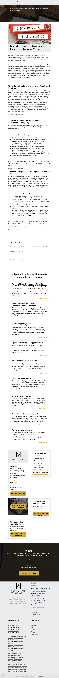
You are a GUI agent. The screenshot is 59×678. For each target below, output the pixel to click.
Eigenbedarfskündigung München (17, 666)
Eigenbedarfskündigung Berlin (16, 664)
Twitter (33, 627)
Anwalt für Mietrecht (27, 106)
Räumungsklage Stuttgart (15, 660)
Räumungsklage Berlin (14, 653)
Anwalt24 (33, 632)
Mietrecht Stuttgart (13, 632)
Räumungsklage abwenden (22, 378)
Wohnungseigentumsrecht (22, 430)
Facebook (33, 625)
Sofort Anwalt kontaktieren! (15, 114)
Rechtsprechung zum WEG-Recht (18, 534)
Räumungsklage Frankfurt (15, 657)
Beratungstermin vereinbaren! (16, 168)
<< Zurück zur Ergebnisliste (16, 260)
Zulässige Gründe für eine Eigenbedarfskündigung (21, 324)
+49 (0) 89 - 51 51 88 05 (40, 600)
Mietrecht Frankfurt (13, 629)
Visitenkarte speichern (37, 607)
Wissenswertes (35, 223)
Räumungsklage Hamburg (15, 659)
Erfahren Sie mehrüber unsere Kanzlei (18, 506)
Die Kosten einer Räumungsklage (24, 361)
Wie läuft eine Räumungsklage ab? (25, 414)
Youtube (33, 629)
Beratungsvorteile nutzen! (15, 230)
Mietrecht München (13, 627)
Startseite (12, 8)
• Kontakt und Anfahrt (37, 614)
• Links (32, 616)
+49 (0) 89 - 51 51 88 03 (40, 598)
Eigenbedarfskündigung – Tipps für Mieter (27, 343)
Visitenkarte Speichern (40, 472)
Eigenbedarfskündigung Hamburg (17, 669)
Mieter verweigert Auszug (21, 396)
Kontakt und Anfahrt (18, 493)
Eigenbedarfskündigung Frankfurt (17, 667)
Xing (32, 631)
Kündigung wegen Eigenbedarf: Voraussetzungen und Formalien (24, 304)
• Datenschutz (35, 612)
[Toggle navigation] (56, 2)
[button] (3, 675)
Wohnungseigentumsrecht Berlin (17, 636)
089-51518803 (14, 482)
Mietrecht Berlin (12, 625)
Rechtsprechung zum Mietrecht (41, 514)
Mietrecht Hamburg (13, 631)
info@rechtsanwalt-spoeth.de (29, 567)
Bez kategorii (19, 8)
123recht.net (34, 634)
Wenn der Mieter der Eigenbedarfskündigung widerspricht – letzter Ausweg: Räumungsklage (29, 285)
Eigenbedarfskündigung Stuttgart (17, 671)
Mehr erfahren (43, 298)
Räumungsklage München (15, 655)
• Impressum (34, 611)
